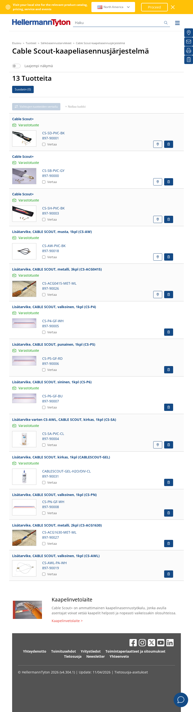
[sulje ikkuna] (173, 7)
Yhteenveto (119, 656)
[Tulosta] (188, 50)
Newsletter (95, 656)
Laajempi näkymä (38, 66)
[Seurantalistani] (188, 59)
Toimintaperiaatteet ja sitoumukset (135, 651)
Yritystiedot (91, 651)
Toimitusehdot (63, 651)
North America (113, 7)
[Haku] (121, 22)
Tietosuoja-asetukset (131, 672)
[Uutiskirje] (188, 41)
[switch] (16, 66)
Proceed (154, 7)
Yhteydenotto (34, 651)
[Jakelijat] (188, 32)
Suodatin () (23, 89)
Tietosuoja (72, 656)
